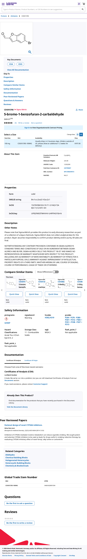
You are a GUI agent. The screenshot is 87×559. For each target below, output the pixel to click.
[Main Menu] (3, 3)
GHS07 (7, 323)
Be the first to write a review (20, 523)
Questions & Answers (13, 100)
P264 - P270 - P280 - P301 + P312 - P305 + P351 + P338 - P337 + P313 (73, 321)
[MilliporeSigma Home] (11, 4)
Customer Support (40, 384)
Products (4, 16)
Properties (8, 77)
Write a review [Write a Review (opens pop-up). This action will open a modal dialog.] (23, 123)
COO (20, 64)
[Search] (82, 9)
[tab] (6, 16)
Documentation (11, 92)
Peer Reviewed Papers (14, 96)
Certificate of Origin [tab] (31, 360)
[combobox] (43, 9)
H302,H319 (49, 317)
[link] (7, 555)
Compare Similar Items (14, 85)
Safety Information (12, 89)
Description (9, 81)
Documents (9, 380)
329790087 (67, 168)
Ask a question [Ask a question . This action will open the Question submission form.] (36, 123)
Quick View (14, 294)
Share (79, 110)
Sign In (27, 128)
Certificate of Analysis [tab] (13, 360)
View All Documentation (18, 70)
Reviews (7, 104)
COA (11, 64)
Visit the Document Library (17, 407)
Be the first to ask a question (19, 503)
